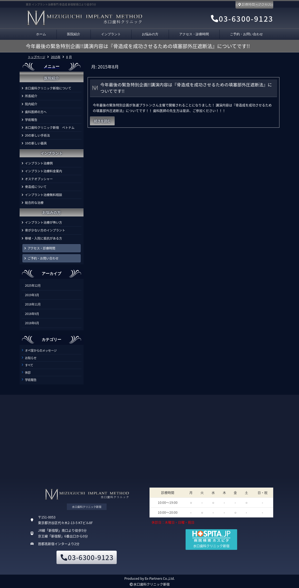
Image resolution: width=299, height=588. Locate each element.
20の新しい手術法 (37, 135)
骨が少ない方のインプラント (45, 230)
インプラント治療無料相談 (43, 194)
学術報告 (31, 119)
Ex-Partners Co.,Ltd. (160, 578)
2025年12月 (33, 285)
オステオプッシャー (39, 179)
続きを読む (102, 120)
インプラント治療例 (39, 163)
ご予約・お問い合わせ (246, 34)
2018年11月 (33, 304)
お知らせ (30, 358)
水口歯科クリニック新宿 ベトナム (49, 127)
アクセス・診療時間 (194, 34)
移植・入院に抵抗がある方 (43, 238)
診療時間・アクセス (254, 4)
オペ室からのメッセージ (41, 350)
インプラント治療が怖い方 (43, 222)
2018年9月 (32, 313)
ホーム (41, 34)
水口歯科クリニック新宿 (151, 584)
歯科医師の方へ (36, 112)
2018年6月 (32, 323)
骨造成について (36, 186)
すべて (29, 365)
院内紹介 (31, 104)
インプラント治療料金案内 (43, 171)
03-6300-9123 (241, 18)
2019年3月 (32, 295)
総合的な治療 (34, 202)
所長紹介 (31, 96)
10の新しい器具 (36, 143)
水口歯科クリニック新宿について (48, 88)
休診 (28, 372)
